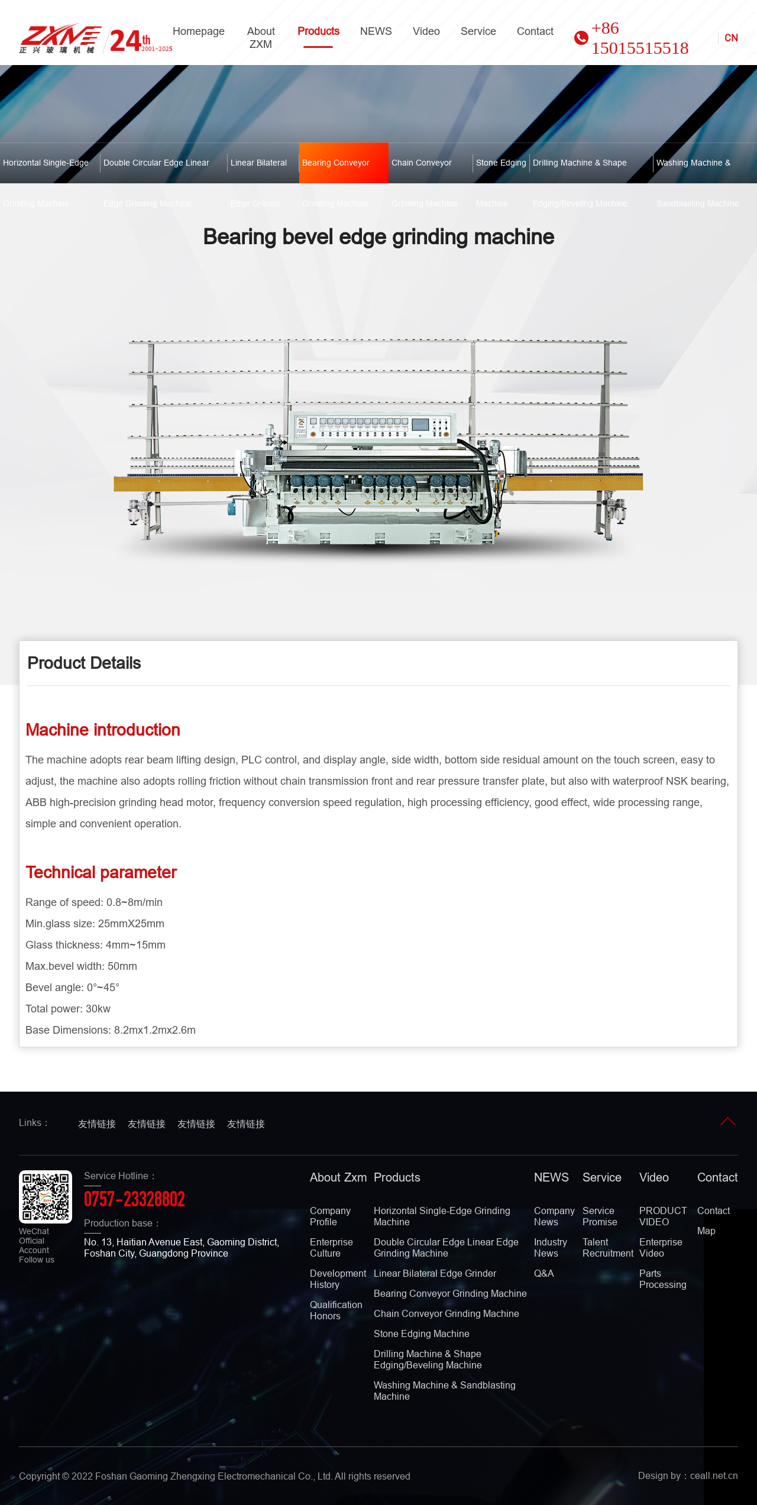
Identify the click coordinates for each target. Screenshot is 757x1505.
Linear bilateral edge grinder (259, 170)
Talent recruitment (608, 1247)
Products (318, 36)
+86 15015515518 (631, 37)
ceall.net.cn (714, 1475)
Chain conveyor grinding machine (425, 170)
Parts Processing (663, 1279)
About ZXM (261, 37)
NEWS (376, 31)
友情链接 (97, 1123)
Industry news (550, 1247)
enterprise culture (331, 1247)
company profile (330, 1216)
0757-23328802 (134, 1201)
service (478, 31)
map (706, 1230)
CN (731, 38)
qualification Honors (336, 1310)
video (426, 31)
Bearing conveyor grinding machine (336, 170)
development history (338, 1279)
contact (535, 31)
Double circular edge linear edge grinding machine (156, 170)
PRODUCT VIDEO (663, 1216)
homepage (199, 31)
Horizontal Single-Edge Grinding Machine (46, 170)
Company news (554, 1216)
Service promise (600, 1216)
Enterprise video (660, 1247)
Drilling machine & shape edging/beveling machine (580, 170)
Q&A (544, 1273)
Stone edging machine (501, 170)
